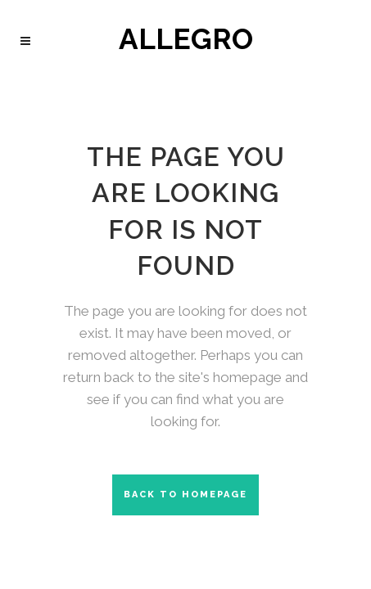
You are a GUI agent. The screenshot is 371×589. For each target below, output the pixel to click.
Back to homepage (185, 494)
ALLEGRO (186, 42)
